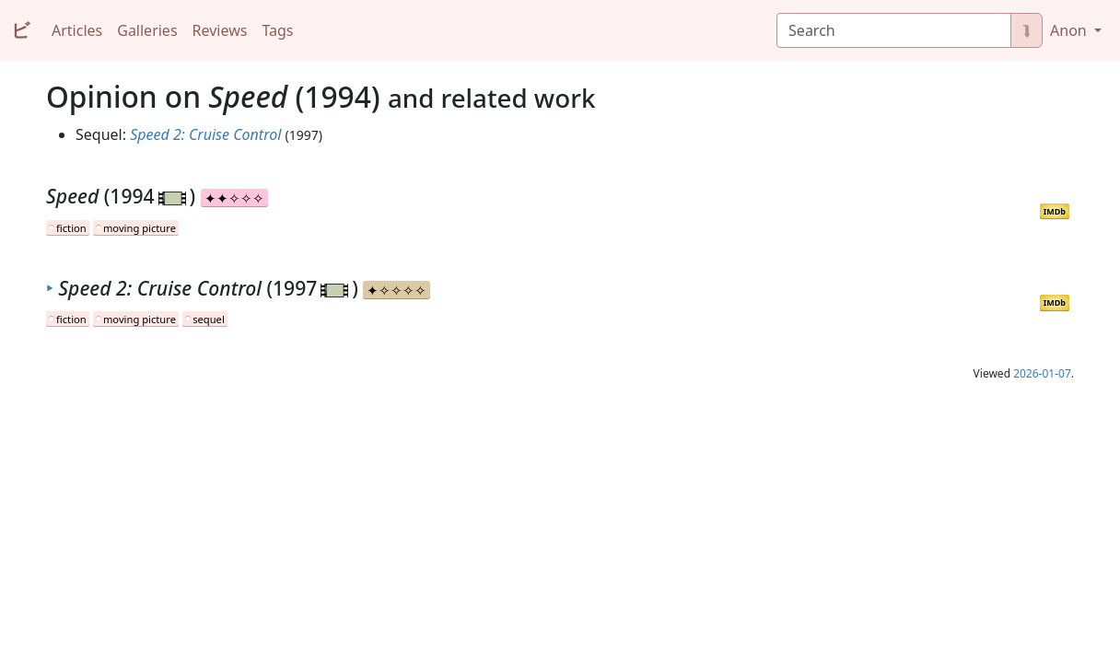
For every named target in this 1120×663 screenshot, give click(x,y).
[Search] (893, 30)
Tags (277, 30)
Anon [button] (1070, 30)
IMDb (1055, 211)
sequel (208, 319)
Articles (77, 30)
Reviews (220, 30)
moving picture (139, 228)
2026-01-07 (1042, 373)
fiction (71, 228)
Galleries (147, 30)
